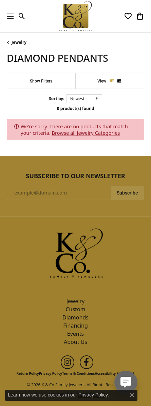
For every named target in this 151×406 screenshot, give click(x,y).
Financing (75, 325)
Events (75, 333)
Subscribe (127, 193)
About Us (75, 342)
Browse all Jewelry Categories (86, 132)
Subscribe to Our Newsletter (75, 176)
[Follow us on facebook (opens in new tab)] (86, 362)
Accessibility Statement (115, 373)
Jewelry (19, 42)
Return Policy (28, 373)
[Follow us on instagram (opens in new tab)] (67, 362)
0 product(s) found (75, 108)
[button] (22, 16)
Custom (75, 309)
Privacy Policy (50, 373)
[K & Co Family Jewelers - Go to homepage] (76, 255)
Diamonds (75, 317)
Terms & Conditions (78, 373)
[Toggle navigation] (8, 16)
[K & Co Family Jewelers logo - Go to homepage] (75, 16)
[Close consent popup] (132, 395)
